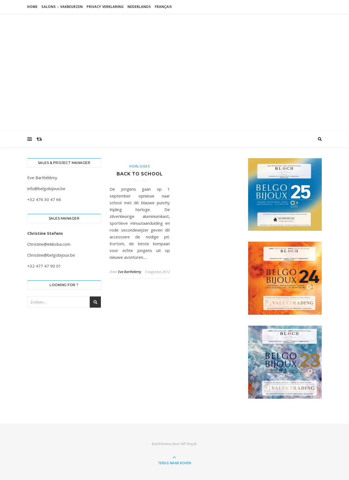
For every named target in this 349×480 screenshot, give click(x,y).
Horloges (139, 166)
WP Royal (188, 443)
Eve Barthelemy (129, 271)
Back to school (140, 173)
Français (163, 6)
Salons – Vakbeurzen (62, 6)
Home (32, 6)
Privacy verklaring (105, 6)
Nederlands (139, 6)
